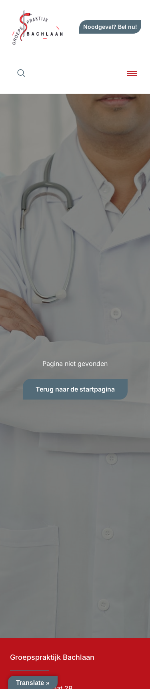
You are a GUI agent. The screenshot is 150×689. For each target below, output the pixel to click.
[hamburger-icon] (132, 73)
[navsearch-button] (21, 74)
